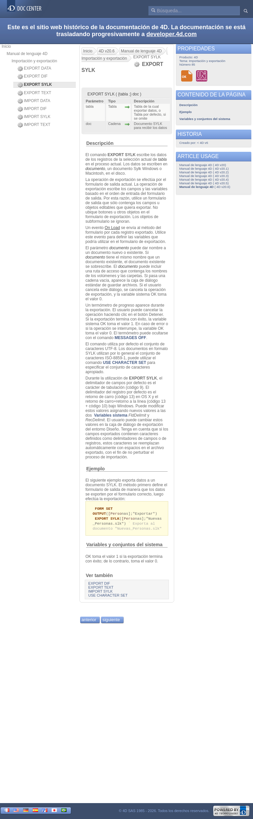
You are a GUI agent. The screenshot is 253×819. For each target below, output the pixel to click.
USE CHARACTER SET (124, 362)
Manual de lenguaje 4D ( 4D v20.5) (204, 183)
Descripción (99, 143)
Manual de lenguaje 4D (27, 53)
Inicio (6, 46)
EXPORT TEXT (34, 93)
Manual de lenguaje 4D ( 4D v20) (202, 165)
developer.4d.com (171, 34)
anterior (88, 621)
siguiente (111, 621)
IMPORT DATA (34, 101)
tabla (162, 159)
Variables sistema (110, 415)
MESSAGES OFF (130, 337)
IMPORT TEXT (34, 125)
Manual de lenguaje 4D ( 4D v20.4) (204, 179)
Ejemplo (95, 468)
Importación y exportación (34, 61)
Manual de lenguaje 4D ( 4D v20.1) (204, 168)
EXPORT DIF (33, 76)
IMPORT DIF (32, 109)
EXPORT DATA (34, 68)
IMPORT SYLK (34, 117)
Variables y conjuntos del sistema (124, 546)
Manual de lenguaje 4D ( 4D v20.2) (204, 172)
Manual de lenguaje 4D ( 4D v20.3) (204, 176)
